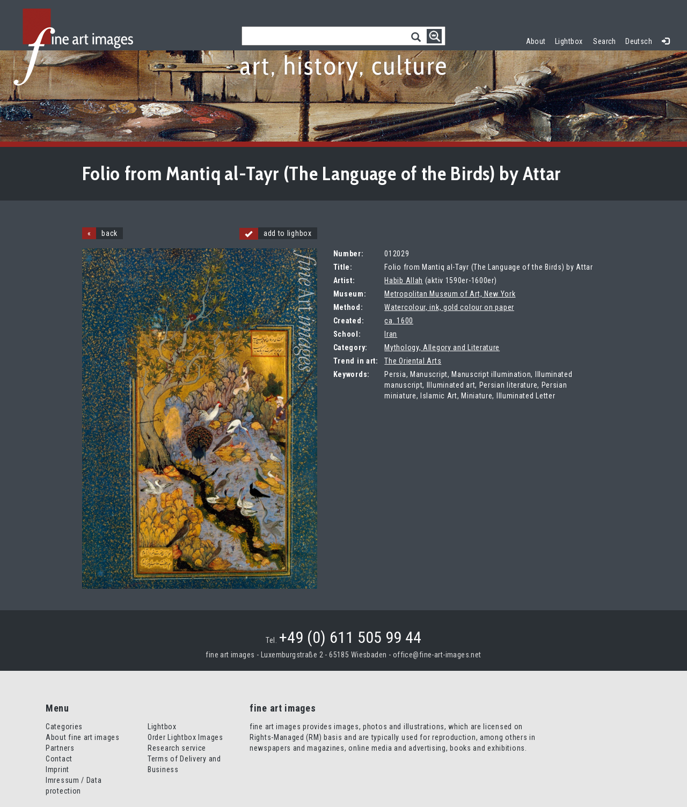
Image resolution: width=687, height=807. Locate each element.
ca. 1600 (398, 320)
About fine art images (83, 737)
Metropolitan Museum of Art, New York (449, 294)
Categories (64, 726)
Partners (60, 748)
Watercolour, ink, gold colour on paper (449, 307)
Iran (390, 334)
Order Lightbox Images (185, 737)
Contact (59, 758)
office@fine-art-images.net (437, 654)
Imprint (57, 769)
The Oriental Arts (412, 361)
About (536, 41)
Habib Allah (403, 280)
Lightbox (571, 40)
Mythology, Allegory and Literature (442, 347)
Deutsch (638, 41)
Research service (177, 748)
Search (604, 41)
